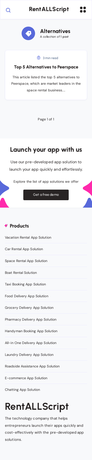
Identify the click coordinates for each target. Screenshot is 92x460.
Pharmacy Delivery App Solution (30, 319)
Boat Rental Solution (21, 272)
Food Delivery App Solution (26, 296)
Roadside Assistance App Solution (32, 366)
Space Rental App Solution (26, 261)
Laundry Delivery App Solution (29, 354)
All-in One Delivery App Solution (30, 343)
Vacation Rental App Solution (28, 237)
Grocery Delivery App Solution (29, 307)
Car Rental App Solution (24, 249)
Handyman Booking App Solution (31, 331)
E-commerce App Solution (26, 378)
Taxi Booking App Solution (25, 284)
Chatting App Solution (22, 389)
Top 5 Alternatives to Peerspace (46, 67)
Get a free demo (46, 195)
